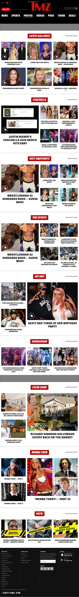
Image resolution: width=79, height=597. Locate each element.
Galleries (4, 577)
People (3, 579)
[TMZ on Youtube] (7, 3)
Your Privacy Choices (7, 562)
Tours (61, 16)
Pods (51, 16)
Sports (15, 16)
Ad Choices (4, 560)
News (5, 16)
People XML (5, 581)
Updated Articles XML (7, 571)
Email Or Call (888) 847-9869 (18, 9)
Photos (28, 16)
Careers (23, 558)
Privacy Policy (43, 558)
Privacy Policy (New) (7, 556)
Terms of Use (5, 558)
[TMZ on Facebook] (2, 2)
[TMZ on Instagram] (10, 2)
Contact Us (23, 554)
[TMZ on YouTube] (48, 568)
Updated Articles (6, 569)
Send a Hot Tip (24, 556)
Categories (4, 573)
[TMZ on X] (4, 2)
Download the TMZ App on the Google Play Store (66, 560)
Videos (40, 16)
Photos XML (5, 584)
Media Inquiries (24, 562)
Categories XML (5, 575)
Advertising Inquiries (26, 560)
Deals (72, 16)
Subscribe (54, 561)
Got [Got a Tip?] (6, 9)
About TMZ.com (6, 554)
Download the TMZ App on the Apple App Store (66, 555)
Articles (3, 564)
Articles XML (5, 566)
